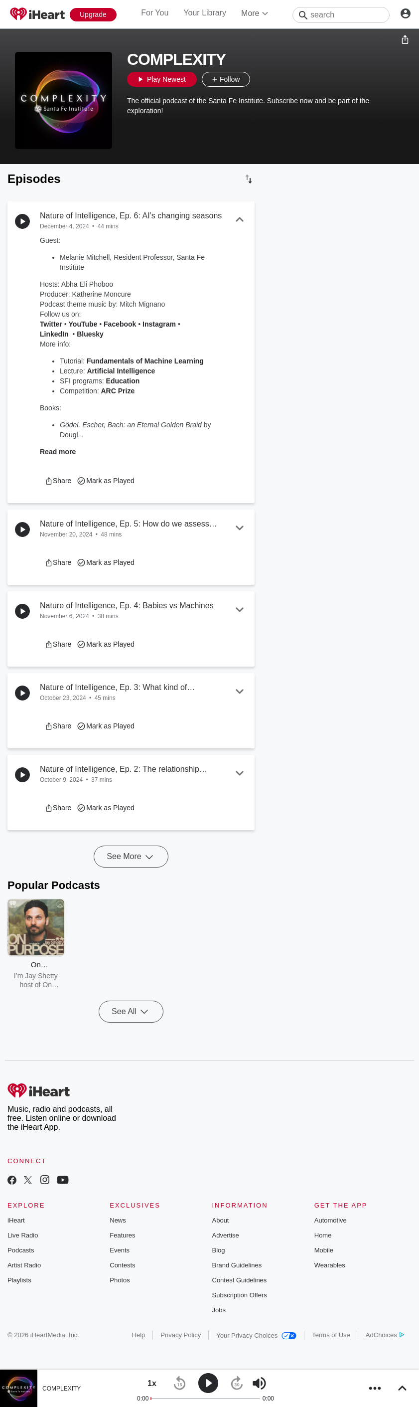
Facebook (120, 324)
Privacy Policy (180, 1335)
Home (323, 1235)
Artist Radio (24, 1265)
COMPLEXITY (61, 1388)
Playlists (19, 1280)
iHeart (16, 1220)
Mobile (323, 1250)
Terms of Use (331, 1335)
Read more (58, 452)
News (118, 1220)
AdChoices (385, 1335)
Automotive (330, 1220)
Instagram (159, 324)
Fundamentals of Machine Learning (145, 361)
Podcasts (20, 1250)
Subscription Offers (239, 1295)
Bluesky (90, 334)
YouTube (83, 324)
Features (122, 1235)
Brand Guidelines (237, 1265)
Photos (120, 1280)
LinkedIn (54, 334)
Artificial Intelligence (121, 371)
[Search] (341, 15)
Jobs (219, 1310)
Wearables (329, 1265)
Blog (218, 1250)
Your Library (204, 12)
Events (120, 1250)
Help (138, 1335)
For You (154, 12)
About (220, 1220)
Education (123, 381)
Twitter (51, 324)
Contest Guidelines (239, 1280)
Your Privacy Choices (256, 1335)
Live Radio (22, 1235)
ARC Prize (118, 391)
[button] (260, 79)
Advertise (225, 1235)
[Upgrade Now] (93, 14)
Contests (122, 1265)
